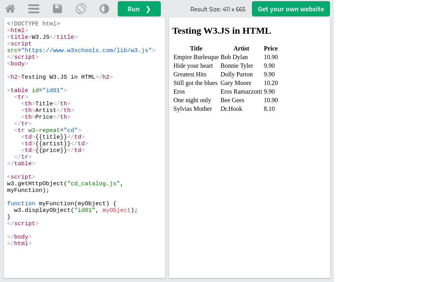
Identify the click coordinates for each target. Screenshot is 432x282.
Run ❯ (139, 8)
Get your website (291, 8)
